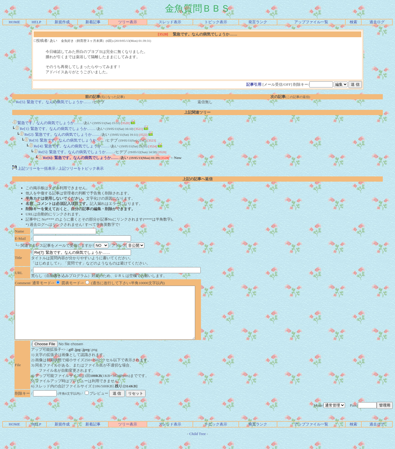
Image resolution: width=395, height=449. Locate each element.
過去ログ (377, 22)
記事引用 (253, 84)
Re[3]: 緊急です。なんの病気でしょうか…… (64, 140)
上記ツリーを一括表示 (33, 168)
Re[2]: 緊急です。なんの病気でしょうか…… (59, 134)
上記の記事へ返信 (197, 179)
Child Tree (197, 444)
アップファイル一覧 (311, 22)
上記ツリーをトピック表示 (81, 168)
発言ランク (257, 22)
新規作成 (62, 22)
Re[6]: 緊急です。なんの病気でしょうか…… (78, 157)
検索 (353, 22)
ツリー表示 (127, 22)
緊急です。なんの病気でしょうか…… (47, 123)
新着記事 (92, 22)
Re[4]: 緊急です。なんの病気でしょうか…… (68, 146)
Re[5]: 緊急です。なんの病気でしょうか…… (73, 152)
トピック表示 (215, 22)
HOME (14, 22)
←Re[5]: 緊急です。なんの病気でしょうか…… (51, 102)
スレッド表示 (170, 22)
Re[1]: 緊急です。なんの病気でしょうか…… (55, 128)
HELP (36, 22)
